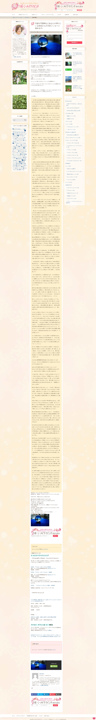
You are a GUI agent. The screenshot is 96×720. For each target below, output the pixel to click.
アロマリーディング (71, 198)
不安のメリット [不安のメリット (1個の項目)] (15, 151)
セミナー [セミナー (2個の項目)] (18, 145)
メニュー (54, 32)
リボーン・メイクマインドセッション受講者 (74, 202)
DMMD (49, 567)
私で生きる (27, 17)
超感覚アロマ (70, 118)
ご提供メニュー (35, 14)
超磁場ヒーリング (71, 195)
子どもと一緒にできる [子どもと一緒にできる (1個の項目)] (16, 154)
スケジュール (68, 121)
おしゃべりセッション (72, 176)
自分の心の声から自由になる (73, 110)
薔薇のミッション (71, 116)
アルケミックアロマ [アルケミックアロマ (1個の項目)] (21, 137)
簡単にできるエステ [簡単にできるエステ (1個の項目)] (18, 160)
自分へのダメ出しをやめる (73, 107)
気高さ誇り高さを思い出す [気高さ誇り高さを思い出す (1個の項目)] (19, 157)
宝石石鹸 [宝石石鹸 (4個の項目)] (23, 154)
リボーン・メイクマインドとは (47, 14)
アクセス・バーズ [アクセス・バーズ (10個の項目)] (19, 136)
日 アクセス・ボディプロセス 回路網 (42, 572)
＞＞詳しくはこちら (17, 56)
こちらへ (54, 649)
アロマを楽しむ (69, 113)
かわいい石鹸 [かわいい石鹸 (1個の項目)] (22, 129)
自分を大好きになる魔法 (72, 134)
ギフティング (54, 635)
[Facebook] (32, 688)
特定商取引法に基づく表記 (32, 715)
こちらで (41, 63)
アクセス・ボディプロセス (73, 142)
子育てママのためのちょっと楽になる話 (74, 104)
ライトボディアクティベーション (74, 171)
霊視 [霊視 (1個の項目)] (18, 169)
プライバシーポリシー (20, 715)
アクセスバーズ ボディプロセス (43, 635)
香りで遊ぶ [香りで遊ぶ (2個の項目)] (22, 169)
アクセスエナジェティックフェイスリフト (74, 146)
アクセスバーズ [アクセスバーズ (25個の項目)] (19, 132)
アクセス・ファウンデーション (74, 157)
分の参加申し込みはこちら (54, 636)
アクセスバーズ (71, 190)
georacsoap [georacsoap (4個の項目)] (16, 129)
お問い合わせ (75, 14)
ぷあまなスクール (51, 568)
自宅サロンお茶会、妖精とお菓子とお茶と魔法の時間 (43, 617)
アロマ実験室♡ (34, 599)
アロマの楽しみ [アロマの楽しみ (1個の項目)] (20, 140)
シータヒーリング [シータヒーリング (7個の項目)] (19, 143)
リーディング (50, 32)
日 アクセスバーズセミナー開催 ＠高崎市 (44, 585)
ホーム (13, 14)
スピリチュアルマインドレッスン (72, 137)
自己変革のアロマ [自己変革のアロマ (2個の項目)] (20, 165)
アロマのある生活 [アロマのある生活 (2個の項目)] (19, 138)
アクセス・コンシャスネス (71, 140)
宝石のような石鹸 (45, 32)
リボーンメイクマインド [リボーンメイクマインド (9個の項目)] (20, 148)
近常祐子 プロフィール (23, 14)
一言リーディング (71, 129)
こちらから (45, 549)
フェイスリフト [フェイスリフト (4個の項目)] (19, 148)
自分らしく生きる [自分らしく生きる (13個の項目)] (19, 162)
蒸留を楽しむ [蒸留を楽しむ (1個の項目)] (19, 166)
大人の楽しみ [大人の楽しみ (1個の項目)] (20, 152)
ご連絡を (50, 630)
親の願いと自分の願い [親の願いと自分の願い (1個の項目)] (19, 168)
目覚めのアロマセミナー (72, 193)
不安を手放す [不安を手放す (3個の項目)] (22, 151)
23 (33, 635)
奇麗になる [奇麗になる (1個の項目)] (24, 152)
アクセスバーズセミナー (72, 155)
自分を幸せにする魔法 (70, 132)
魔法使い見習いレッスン (72, 174)
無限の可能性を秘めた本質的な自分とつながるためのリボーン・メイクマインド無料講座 (69, 5)
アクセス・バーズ (71, 149)
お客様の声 (67, 14)
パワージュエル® (71, 179)
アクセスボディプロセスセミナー (74, 160)
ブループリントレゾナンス (73, 187)
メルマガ (59, 14)
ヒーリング (57, 32)
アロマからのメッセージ (72, 126)
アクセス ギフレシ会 (72, 152)
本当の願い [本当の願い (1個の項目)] (22, 155)
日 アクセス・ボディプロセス (40, 567)
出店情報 (67, 163)
